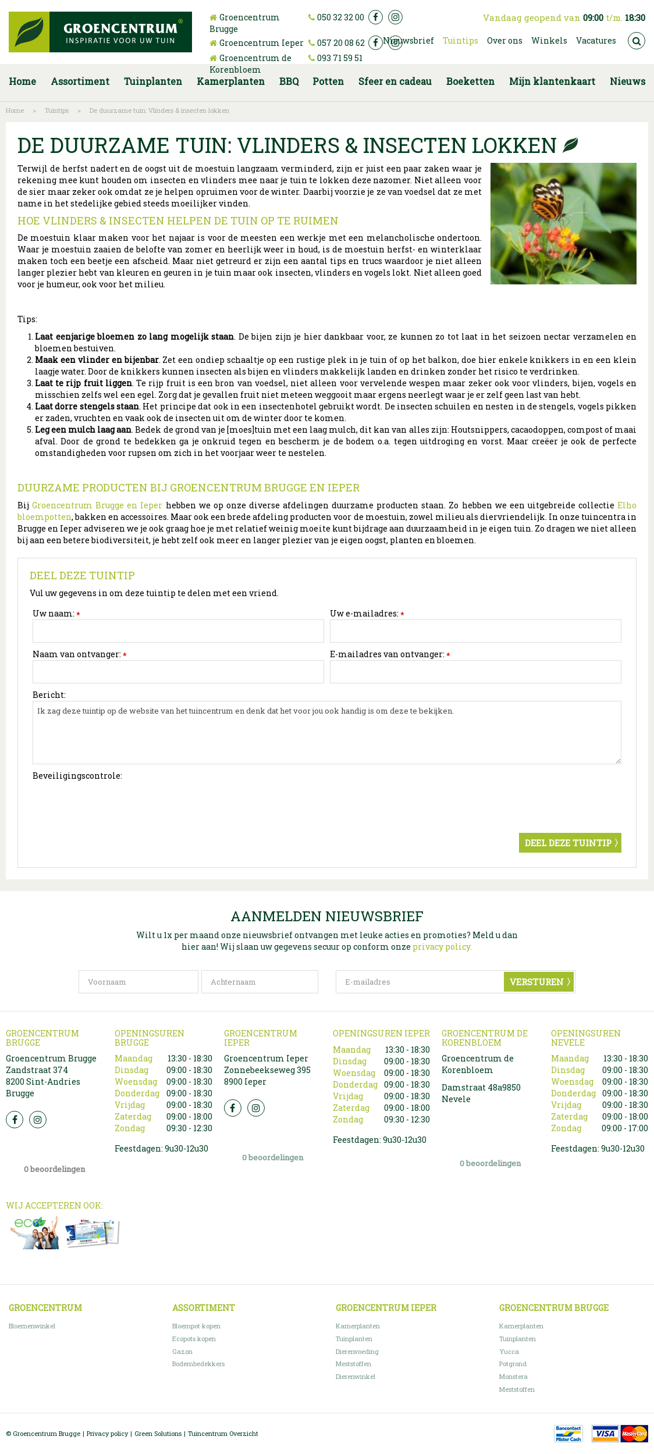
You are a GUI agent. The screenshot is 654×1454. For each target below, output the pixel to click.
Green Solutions (158, 1433)
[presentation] (121, 804)
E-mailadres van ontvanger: (390, 654)
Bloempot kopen (196, 1325)
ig (395, 17)
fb (375, 17)
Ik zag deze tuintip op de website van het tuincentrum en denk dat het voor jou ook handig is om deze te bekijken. (327, 732)
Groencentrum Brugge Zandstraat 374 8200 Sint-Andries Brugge (51, 1076)
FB (14, 1119)
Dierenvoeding (357, 1351)
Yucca (509, 1351)
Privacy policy (107, 1433)
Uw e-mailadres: (367, 613)
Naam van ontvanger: (80, 654)
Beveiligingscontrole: (77, 775)
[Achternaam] (259, 981)
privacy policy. (442, 946)
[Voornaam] (138, 981)
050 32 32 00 (340, 17)
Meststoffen (353, 1363)
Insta (38, 1119)
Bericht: (49, 694)
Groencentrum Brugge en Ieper (95, 505)
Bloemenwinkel (32, 1325)
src (636, 40)
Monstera (513, 1376)
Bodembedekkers (198, 1363)
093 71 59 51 (339, 57)
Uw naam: (56, 613)
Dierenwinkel (355, 1376)
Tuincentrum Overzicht (223, 1433)
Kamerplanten (358, 1325)
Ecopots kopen (194, 1338)
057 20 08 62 (341, 42)
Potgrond (513, 1363)
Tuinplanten (354, 1338)
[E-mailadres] (455, 981)
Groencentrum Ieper (261, 42)
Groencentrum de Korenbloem (250, 63)
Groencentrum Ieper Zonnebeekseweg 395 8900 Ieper (267, 1070)
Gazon (182, 1351)
